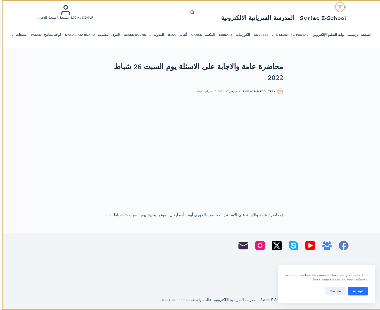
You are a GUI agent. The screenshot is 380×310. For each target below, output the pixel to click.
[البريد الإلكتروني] (241, 245)
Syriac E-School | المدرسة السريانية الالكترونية (281, 18)
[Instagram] (258, 245)
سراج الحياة (202, 91)
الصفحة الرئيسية (357, 35)
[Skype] (291, 245)
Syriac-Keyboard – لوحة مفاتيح (67, 35)
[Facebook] (341, 245)
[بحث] (190, 12)
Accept (356, 291)
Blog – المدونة (160, 35)
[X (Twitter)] (274, 245)
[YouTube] (308, 245)
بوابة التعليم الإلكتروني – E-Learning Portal (305, 35)
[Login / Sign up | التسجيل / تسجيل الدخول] (63, 12)
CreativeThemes (173, 300)
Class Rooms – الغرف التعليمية (119, 35)
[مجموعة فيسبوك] (325, 245)
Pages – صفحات (23, 35)
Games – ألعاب (188, 35)
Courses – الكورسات (249, 35)
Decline (333, 291)
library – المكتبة (216, 35)
